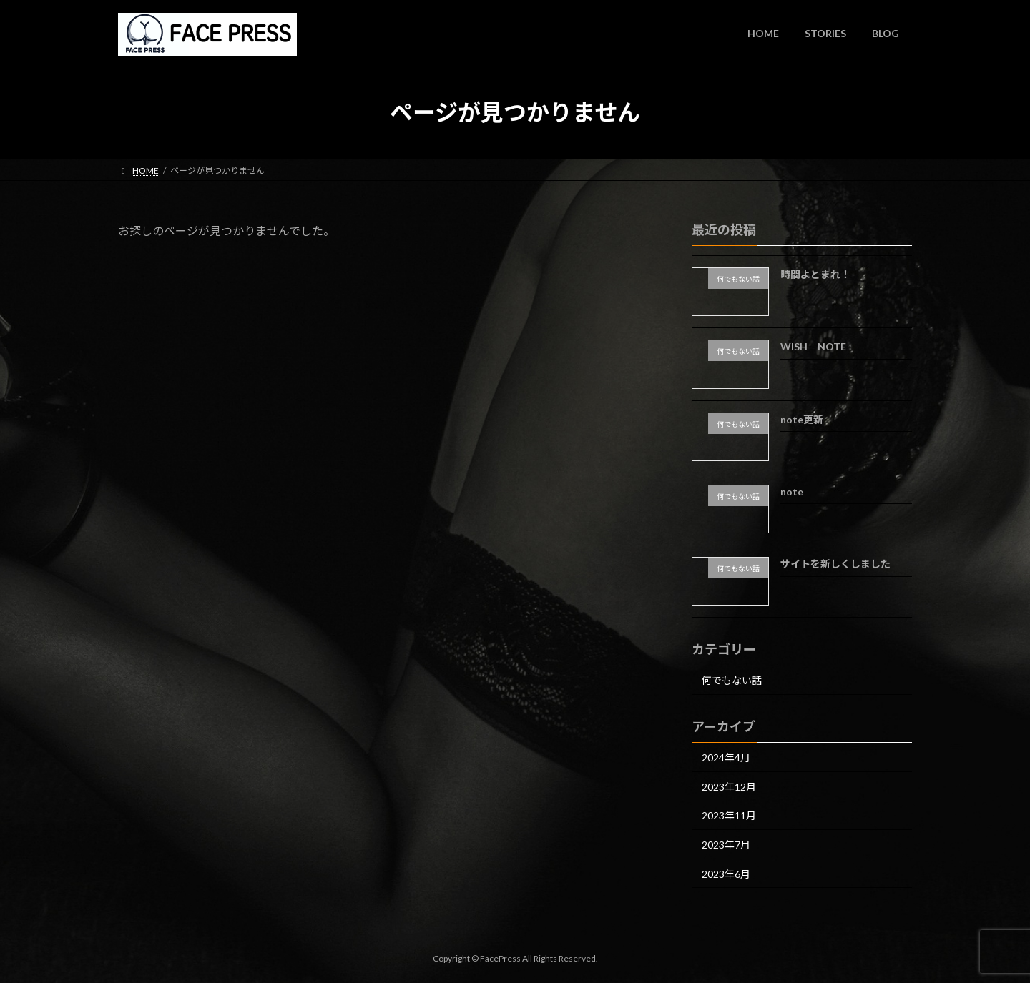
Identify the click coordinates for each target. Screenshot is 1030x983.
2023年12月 (729, 786)
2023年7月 (726, 845)
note (791, 491)
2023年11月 (729, 815)
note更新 (801, 419)
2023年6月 (726, 873)
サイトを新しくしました (835, 564)
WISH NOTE (813, 346)
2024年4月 (726, 757)
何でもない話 (732, 680)
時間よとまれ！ (815, 274)
